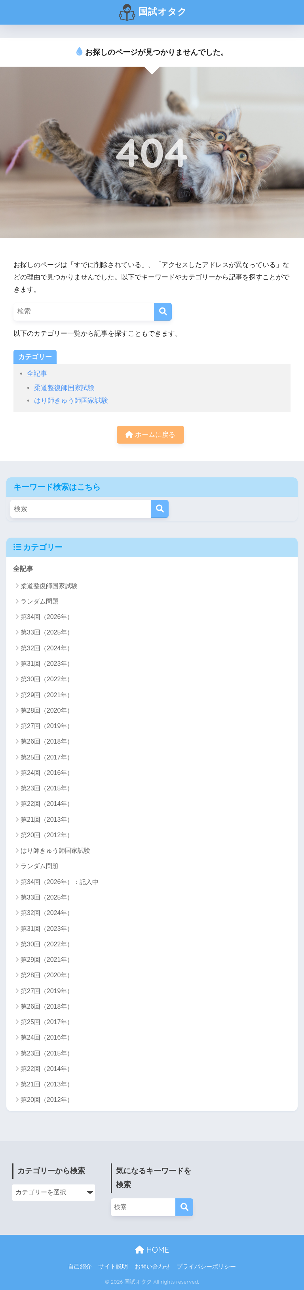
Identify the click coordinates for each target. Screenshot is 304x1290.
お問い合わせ (152, 1266)
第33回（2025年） (47, 632)
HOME (152, 1250)
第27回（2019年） (47, 726)
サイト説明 (113, 1266)
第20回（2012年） (47, 835)
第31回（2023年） (47, 663)
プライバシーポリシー (206, 1266)
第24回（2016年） (47, 772)
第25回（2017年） (47, 757)
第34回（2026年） (47, 616)
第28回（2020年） (47, 710)
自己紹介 (80, 1266)
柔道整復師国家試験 (64, 388)
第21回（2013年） (47, 819)
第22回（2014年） (47, 803)
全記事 (37, 373)
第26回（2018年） (47, 741)
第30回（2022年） (47, 679)
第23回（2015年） (47, 788)
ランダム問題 (40, 601)
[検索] (163, 312)
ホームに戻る (150, 434)
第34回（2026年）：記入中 (60, 882)
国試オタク (153, 12)
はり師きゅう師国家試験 (71, 400)
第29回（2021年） (47, 695)
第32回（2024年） (47, 648)
